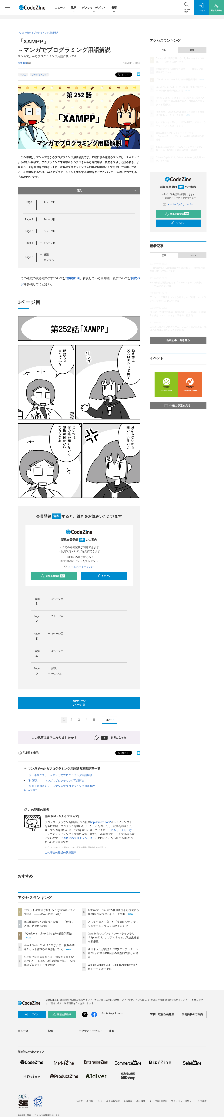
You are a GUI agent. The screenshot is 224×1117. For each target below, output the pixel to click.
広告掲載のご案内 (192, 1014)
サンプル (49, 259)
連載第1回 (73, 278)
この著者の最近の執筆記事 (60, 852)
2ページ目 (50, 219)
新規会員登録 (53, 576)
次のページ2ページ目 (79, 702)
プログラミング (40, 74)
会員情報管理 (113, 1101)
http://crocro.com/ (100, 822)
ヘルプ (79, 1101)
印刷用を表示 (28, 752)
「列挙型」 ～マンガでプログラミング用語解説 (55, 780)
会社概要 (140, 1101)
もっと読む (30, 790)
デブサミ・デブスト (94, 8)
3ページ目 (50, 231)
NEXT (110, 720)
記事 (73, 8)
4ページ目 (50, 242)
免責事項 (127, 1101)
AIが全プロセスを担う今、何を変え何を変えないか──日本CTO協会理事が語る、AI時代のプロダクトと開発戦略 (49, 960)
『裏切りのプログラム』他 (76, 837)
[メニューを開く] (7, 7)
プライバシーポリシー (182, 1101)
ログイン (103, 576)
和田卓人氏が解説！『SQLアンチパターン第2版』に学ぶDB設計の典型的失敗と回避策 (113, 953)
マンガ (23, 74)
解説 (46, 254)
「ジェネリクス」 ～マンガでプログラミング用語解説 (59, 775)
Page (29, 219)
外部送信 (201, 1101)
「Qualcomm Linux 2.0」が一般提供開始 (48, 933)
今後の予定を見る (178, 405)
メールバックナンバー (79, 566)
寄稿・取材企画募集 (162, 1014)
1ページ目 (50, 202)
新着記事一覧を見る (178, 340)
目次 (106, 191)
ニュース (60, 7)
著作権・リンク (94, 1101)
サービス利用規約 (158, 1101)
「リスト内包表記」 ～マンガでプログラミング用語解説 (60, 786)
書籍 (114, 8)
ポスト (122, 75)
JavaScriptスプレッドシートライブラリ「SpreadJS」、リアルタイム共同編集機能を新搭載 (113, 937)
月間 (192, 50)
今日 (164, 50)
